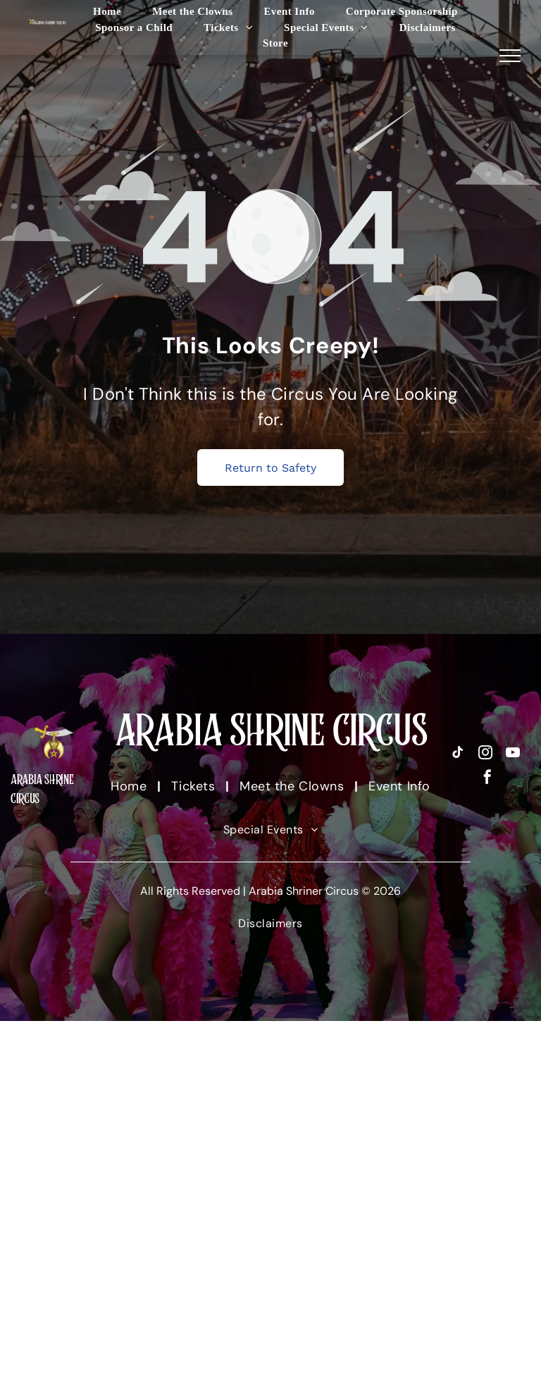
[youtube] (512, 754)
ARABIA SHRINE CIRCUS (271, 729)
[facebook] (487, 778)
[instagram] (485, 754)
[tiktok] (457, 754)
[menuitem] (107, 12)
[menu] (510, 55)
